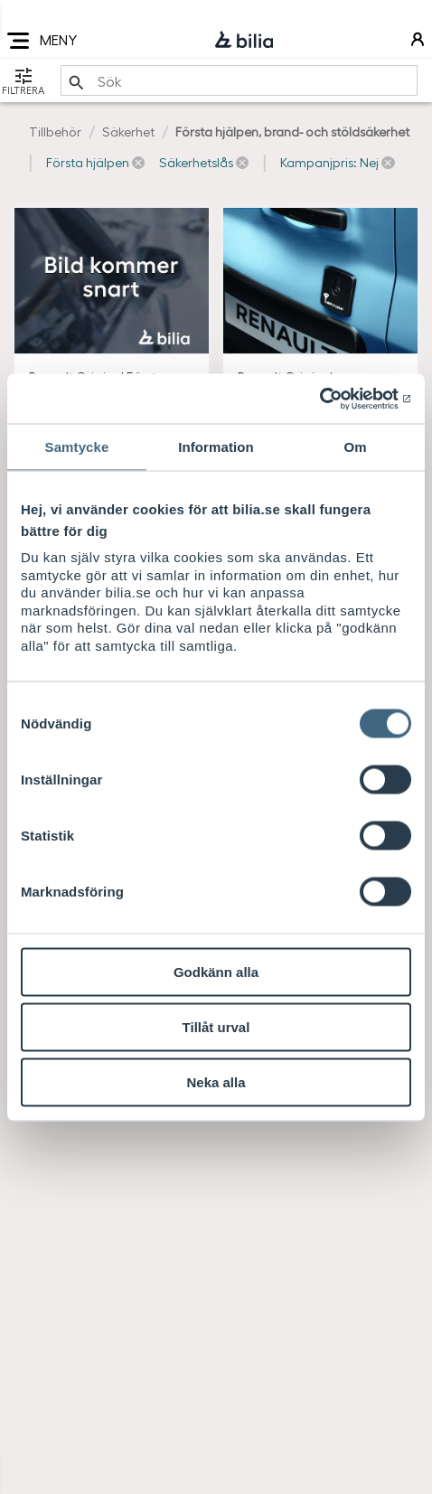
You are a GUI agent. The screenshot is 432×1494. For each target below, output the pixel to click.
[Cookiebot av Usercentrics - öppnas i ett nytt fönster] (332, 398)
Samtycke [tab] (77, 447)
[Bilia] (244, 41)
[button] (95, 163)
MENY (42, 41)
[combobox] (239, 80)
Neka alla (215, 1082)
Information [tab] (216, 447)
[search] (239, 80)
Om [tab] (354, 447)
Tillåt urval (216, 1027)
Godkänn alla (216, 972)
